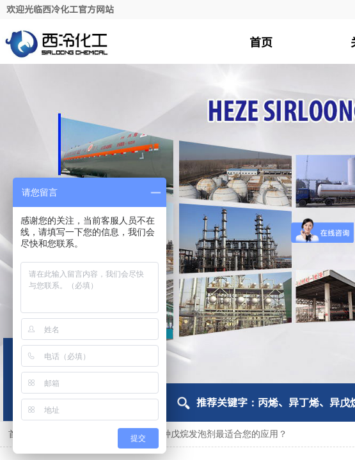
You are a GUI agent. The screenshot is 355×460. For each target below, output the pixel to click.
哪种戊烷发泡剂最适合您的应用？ (220, 434)
